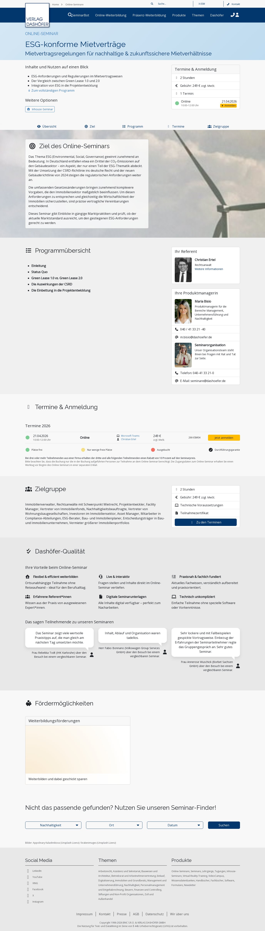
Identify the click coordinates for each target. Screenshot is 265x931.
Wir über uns (179, 914)
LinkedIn (33, 871)
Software (229, 880)
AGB (136, 914)
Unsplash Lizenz (70, 842)
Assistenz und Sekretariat (126, 871)
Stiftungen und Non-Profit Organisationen (120, 894)
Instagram (34, 901)
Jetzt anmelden (224, 438)
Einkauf (161, 876)
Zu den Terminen (205, 522)
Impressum (84, 914)
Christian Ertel (128, 439)
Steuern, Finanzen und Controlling (143, 889)
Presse (122, 914)
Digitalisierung (106, 880)
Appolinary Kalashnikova (46, 842)
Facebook (34, 889)
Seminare (196, 871)
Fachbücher (217, 880)
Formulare (177, 885)
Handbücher (203, 880)
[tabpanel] (59, 650)
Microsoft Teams (130, 435)
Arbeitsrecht (105, 871)
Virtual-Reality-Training (195, 876)
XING (31, 883)
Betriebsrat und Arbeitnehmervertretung (133, 876)
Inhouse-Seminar (40, 109)
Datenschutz (154, 914)
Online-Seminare (180, 871)
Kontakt (233, 4)
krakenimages (88, 842)
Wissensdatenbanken (183, 880)
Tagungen (220, 871)
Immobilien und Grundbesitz (130, 880)
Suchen (224, 825)
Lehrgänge (208, 871)
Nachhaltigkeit (132, 885)
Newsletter (190, 885)
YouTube (33, 877)
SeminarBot (85, 15)
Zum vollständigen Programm (51, 90)
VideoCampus (216, 876)
